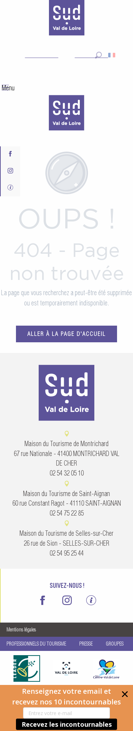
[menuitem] (66, 114)
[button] (66, 708)
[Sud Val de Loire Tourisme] (66, 19)
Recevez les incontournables (67, 724)
